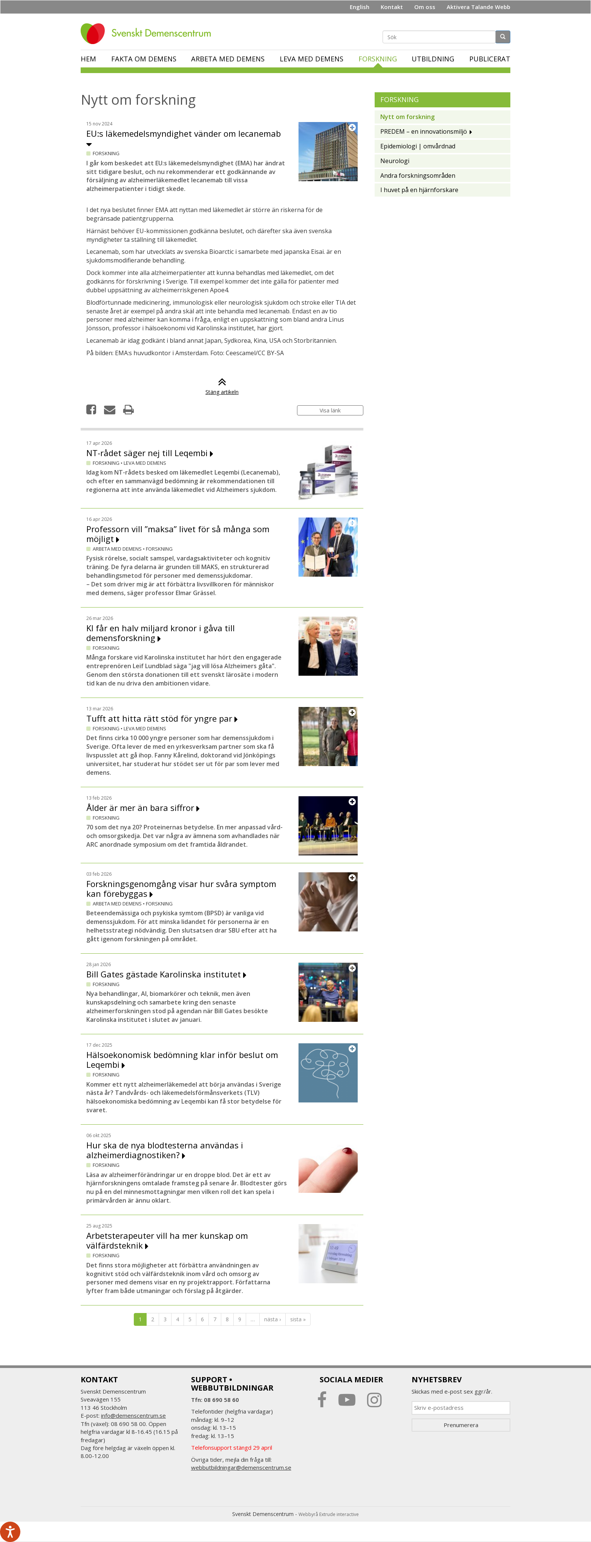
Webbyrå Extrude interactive (329, 1514)
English (359, 7)
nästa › (272, 1319)
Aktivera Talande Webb (478, 7)
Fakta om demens (143, 58)
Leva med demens (311, 58)
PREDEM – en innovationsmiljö (423, 131)
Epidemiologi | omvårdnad (417, 146)
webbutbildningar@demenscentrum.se (241, 1467)
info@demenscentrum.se (133, 1415)
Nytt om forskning (407, 117)
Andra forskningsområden (417, 175)
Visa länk (330, 410)
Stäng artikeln (222, 388)
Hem (88, 58)
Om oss (424, 7)
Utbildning (433, 58)
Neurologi (394, 161)
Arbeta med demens (228, 58)
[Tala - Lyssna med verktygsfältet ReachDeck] (10, 1532)
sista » (298, 1319)
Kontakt (392, 7)
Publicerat (489, 58)
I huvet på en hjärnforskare (419, 190)
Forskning (377, 58)
